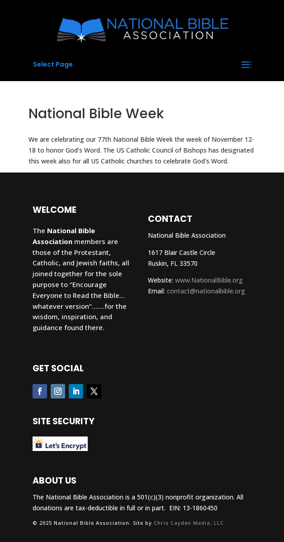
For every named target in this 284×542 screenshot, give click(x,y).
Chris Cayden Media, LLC (189, 522)
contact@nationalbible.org (206, 291)
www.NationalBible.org (209, 280)
